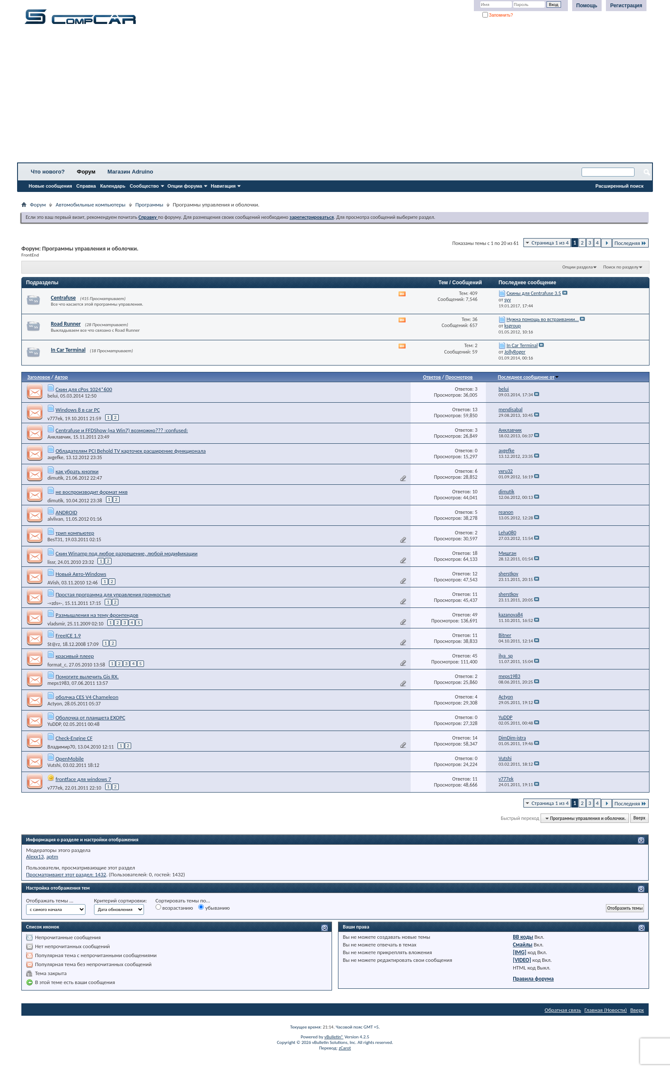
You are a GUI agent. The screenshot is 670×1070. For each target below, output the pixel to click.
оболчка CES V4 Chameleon (87, 697)
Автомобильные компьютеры (90, 204)
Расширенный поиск (620, 186)
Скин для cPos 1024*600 (84, 389)
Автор (61, 377)
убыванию (213, 907)
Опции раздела (577, 267)
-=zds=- (54, 603)
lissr (51, 562)
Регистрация (626, 6)
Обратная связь (563, 1010)
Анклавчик (59, 437)
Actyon (54, 704)
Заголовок (38, 377)
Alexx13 (35, 856)
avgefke (55, 457)
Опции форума (185, 186)
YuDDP (54, 724)
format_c (56, 665)
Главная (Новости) (606, 1010)
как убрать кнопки (77, 471)
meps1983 (58, 683)
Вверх (639, 818)
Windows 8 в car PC (78, 410)
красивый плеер (75, 656)
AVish (53, 583)
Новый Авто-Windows (81, 574)
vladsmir (56, 624)
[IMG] (519, 952)
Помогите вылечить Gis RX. (87, 676)
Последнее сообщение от (528, 377)
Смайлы (522, 944)
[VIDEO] (522, 960)
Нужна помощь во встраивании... (542, 319)
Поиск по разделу (620, 267)
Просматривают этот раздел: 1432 (66, 874)
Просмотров (459, 377)
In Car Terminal (68, 350)
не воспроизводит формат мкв (92, 492)
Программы (149, 204)
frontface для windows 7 (83, 779)
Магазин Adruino (130, 171)
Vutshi (54, 765)
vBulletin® (334, 1037)
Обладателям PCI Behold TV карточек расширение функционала (131, 451)
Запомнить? (497, 15)
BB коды (523, 937)
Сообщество (144, 186)
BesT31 (54, 539)
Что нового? (48, 171)
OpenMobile (70, 758)
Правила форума (533, 979)
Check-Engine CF (74, 738)
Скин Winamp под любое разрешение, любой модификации (126, 553)
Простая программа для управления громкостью (113, 594)
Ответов (432, 377)
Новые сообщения (50, 186)
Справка (86, 186)
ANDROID (66, 512)
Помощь (586, 6)
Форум (86, 171)
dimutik (55, 478)
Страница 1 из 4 (550, 242)
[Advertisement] (267, 96)
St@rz (53, 644)
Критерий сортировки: (120, 900)
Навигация (223, 186)
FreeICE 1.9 (68, 635)
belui (52, 396)
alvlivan (55, 519)
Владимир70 (61, 747)
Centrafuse (63, 298)
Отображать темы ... (49, 900)
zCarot (345, 1048)
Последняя (630, 243)
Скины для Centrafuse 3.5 (533, 293)
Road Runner (66, 324)
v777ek (54, 419)
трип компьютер (75, 533)
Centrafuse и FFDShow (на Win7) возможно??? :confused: (122, 430)
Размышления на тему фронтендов (97, 615)
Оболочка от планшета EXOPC (90, 717)
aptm (52, 856)
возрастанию (174, 907)
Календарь (112, 186)
